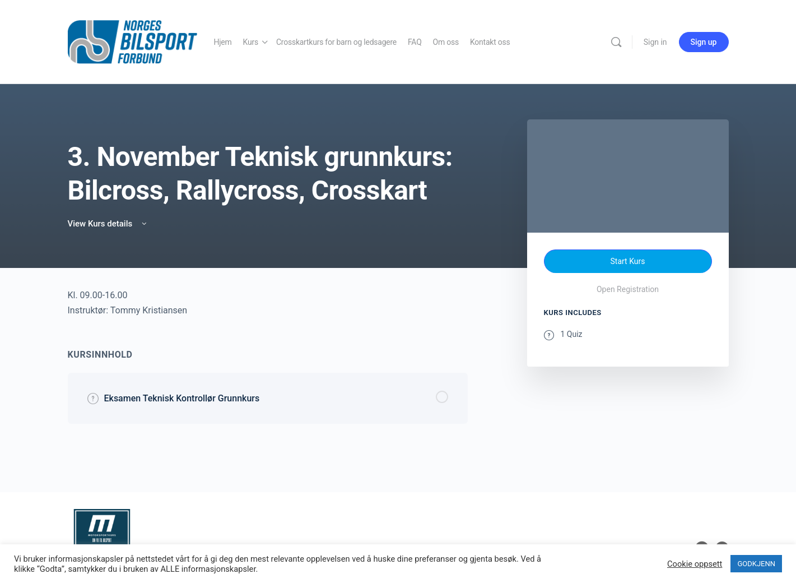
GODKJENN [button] (756, 563)
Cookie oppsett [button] (694, 564)
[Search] (616, 42)
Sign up (704, 42)
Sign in (655, 42)
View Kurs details (108, 224)
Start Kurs (628, 261)
